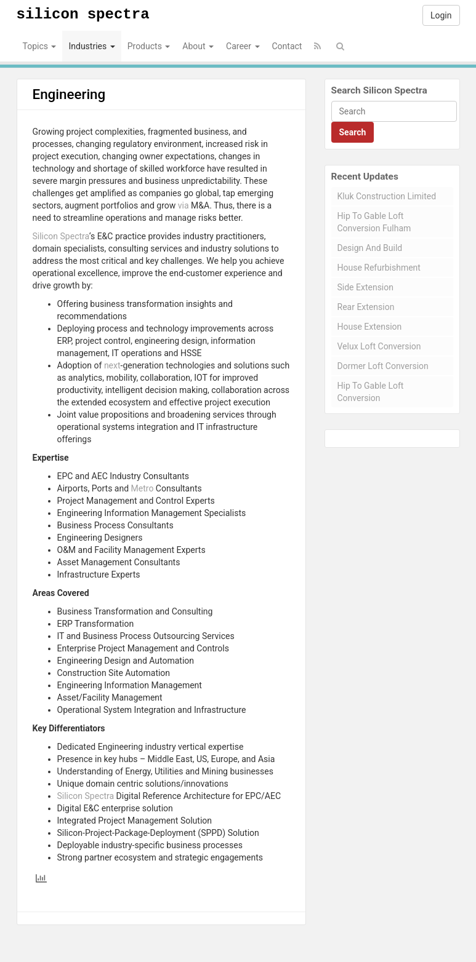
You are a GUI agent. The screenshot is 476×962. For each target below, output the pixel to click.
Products (149, 46)
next (112, 365)
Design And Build (370, 248)
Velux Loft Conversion (379, 346)
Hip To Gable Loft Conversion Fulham (374, 222)
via (183, 205)
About (198, 46)
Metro (142, 488)
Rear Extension (366, 307)
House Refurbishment (379, 267)
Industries (91, 46)
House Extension (369, 327)
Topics (40, 46)
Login (441, 15)
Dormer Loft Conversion (383, 366)
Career (242, 46)
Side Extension (365, 287)
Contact (287, 46)
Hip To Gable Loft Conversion (370, 392)
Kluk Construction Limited (387, 196)
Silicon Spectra (83, 14)
